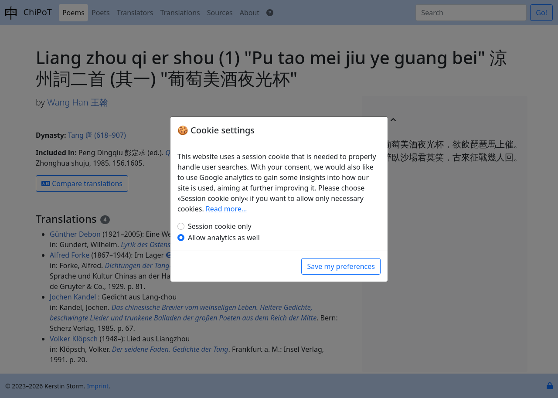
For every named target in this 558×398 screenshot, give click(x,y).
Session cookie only (220, 226)
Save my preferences (341, 266)
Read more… (226, 209)
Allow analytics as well (224, 237)
